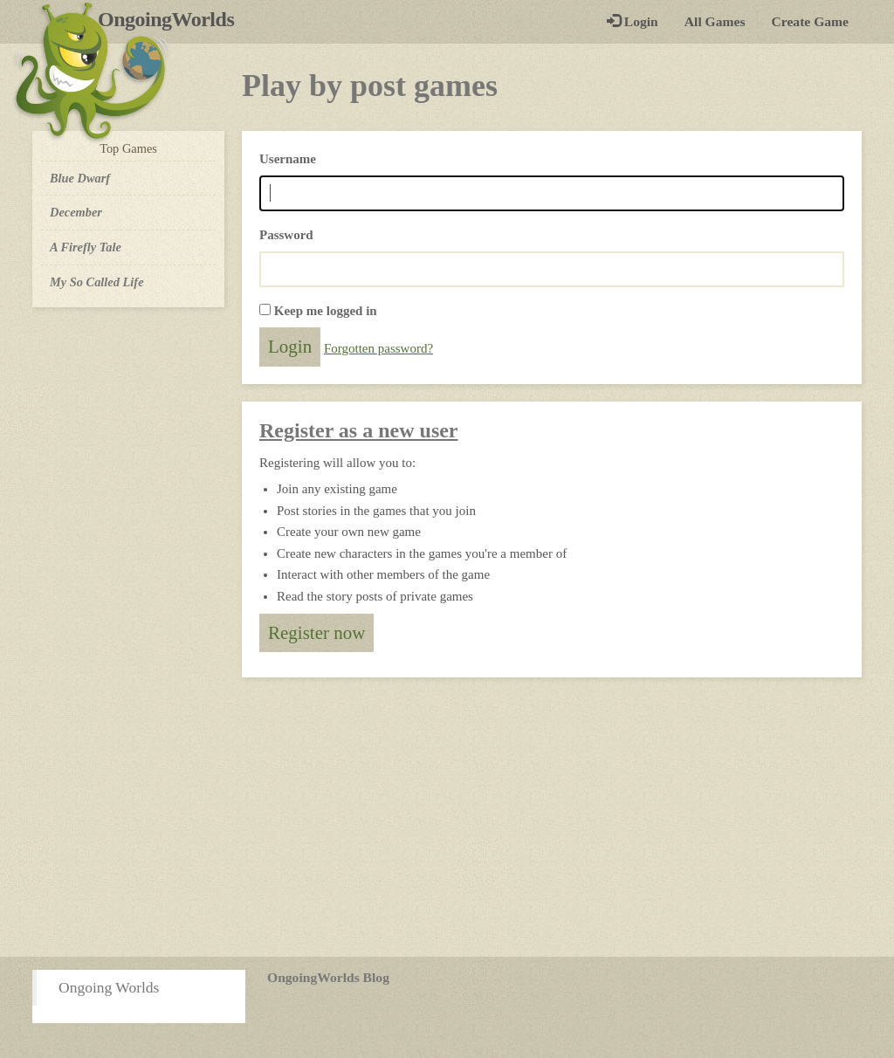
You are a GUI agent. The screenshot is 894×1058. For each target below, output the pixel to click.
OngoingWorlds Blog (328, 977)
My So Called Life (97, 282)
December (76, 212)
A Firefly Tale (85, 247)
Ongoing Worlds (108, 987)
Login (632, 21)
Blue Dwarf (80, 178)
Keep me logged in (325, 311)
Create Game (810, 21)
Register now (316, 632)
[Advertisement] (447, 817)
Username (287, 159)
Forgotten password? (378, 348)
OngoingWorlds (172, 19)
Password (286, 235)
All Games (715, 21)
